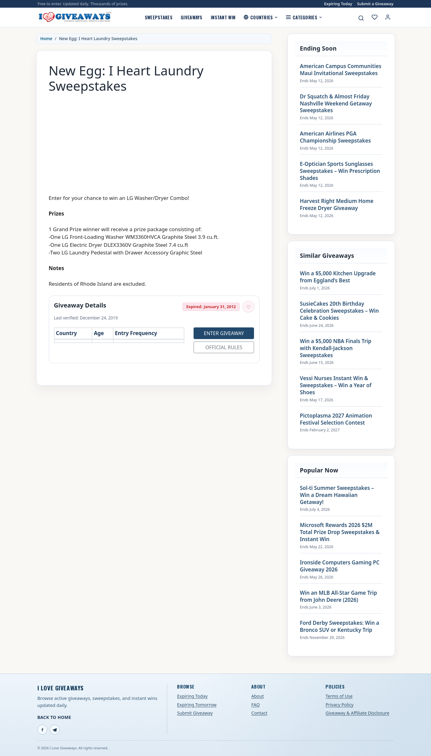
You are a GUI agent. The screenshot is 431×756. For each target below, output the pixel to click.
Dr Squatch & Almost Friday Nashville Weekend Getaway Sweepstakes (336, 103)
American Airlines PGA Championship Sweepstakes (335, 137)
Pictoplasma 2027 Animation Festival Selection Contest (336, 419)
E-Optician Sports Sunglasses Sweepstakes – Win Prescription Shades (340, 171)
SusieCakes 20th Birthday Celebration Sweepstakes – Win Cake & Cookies (339, 310)
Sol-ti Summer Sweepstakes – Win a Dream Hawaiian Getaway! (337, 495)
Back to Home (54, 717)
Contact (259, 713)
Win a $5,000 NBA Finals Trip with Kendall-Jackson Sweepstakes (335, 348)
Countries (261, 17)
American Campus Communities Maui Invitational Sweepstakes (341, 70)
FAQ (255, 705)
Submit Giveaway (195, 713)
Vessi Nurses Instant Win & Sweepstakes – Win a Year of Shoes (335, 385)
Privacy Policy (339, 705)
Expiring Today (338, 4)
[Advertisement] (154, 141)
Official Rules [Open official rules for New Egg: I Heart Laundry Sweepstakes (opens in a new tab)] (223, 347)
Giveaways (191, 17)
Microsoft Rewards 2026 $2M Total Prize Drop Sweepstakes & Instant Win (340, 532)
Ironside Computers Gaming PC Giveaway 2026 (340, 566)
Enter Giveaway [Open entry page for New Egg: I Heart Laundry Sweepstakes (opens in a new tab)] (224, 333)
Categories (304, 17)
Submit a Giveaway (375, 4)
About (257, 696)
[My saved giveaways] (374, 17)
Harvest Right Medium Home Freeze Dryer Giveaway (337, 205)
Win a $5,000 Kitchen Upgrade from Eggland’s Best (338, 277)
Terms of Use (338, 696)
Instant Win (223, 17)
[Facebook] (42, 730)
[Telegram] (55, 730)
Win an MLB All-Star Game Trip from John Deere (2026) (338, 596)
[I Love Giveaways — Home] (75, 17)
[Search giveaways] (361, 18)
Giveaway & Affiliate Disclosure (357, 713)
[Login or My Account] (388, 17)
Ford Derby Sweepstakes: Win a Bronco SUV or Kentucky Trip (339, 626)
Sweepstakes (158, 17)
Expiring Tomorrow (197, 705)
